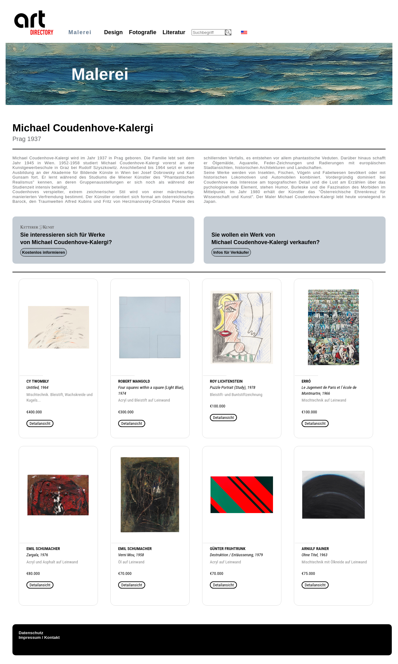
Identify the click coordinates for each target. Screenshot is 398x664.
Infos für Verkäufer (231, 252)
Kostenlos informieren (43, 252)
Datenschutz (31, 632)
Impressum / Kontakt (39, 637)
